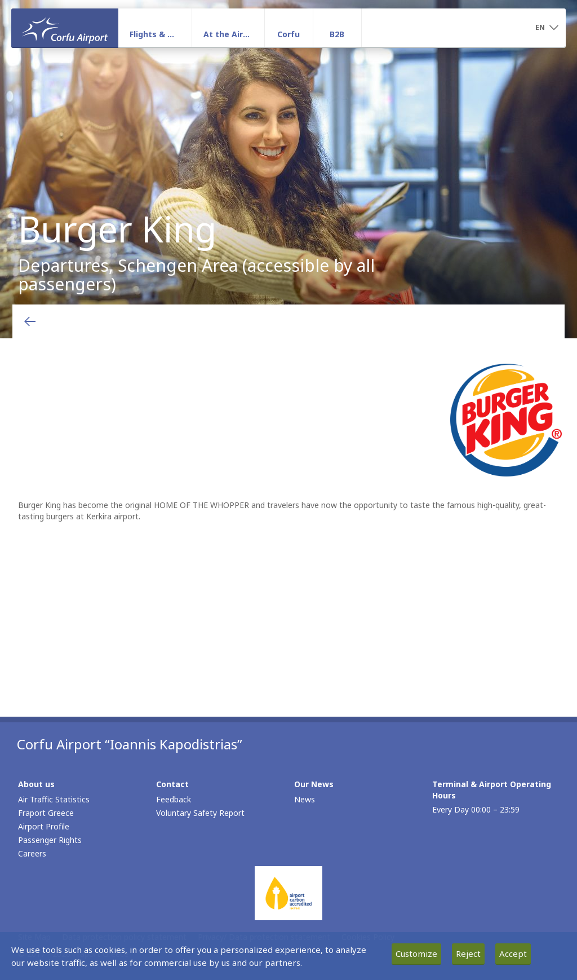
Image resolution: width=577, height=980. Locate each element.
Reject (468, 953)
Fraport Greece (46, 812)
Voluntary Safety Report (200, 812)
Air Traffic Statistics (54, 799)
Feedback (173, 799)
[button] (546, 28)
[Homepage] (64, 27)
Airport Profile (43, 826)
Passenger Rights (50, 840)
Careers (32, 853)
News (304, 799)
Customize (416, 953)
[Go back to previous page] (30, 321)
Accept (513, 953)
